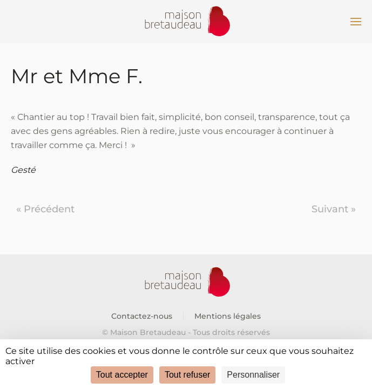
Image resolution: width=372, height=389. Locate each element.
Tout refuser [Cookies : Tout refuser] (187, 374)
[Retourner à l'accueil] (186, 21)
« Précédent (45, 209)
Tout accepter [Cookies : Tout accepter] (122, 374)
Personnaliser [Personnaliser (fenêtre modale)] (253, 374)
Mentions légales (227, 316)
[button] (355, 21)
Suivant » (334, 209)
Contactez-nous (141, 316)
